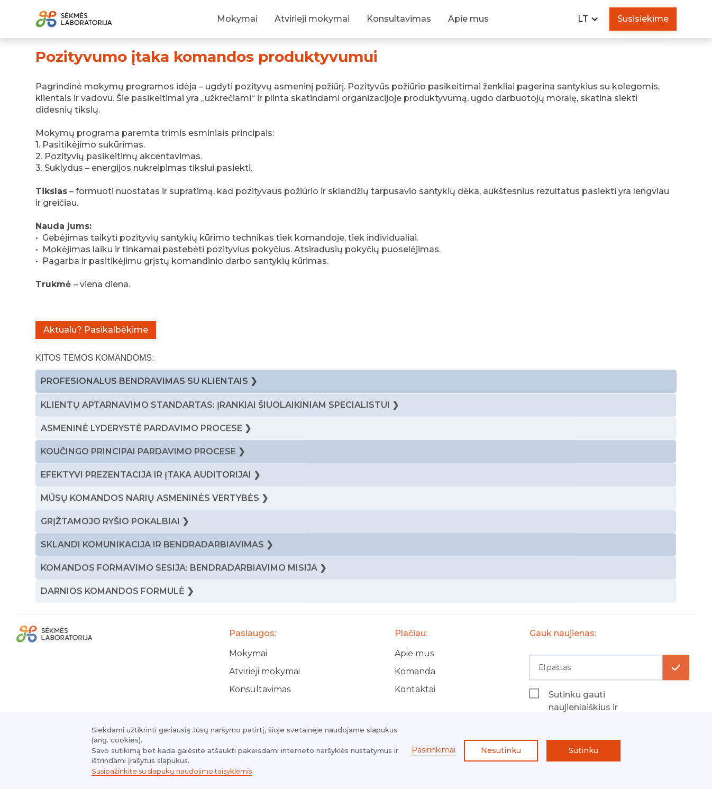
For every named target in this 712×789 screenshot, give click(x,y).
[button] (588, 19)
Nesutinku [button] (501, 750)
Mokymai (237, 19)
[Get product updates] (596, 674)
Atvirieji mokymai (312, 19)
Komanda (415, 678)
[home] (86, 19)
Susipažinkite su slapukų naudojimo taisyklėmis (172, 771)
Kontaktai (415, 696)
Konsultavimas (399, 19)
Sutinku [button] (583, 750)
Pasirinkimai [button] (433, 750)
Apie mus (468, 19)
